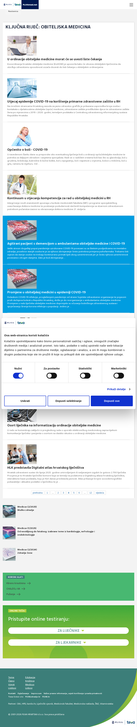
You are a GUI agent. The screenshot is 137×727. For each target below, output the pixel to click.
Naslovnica (13, 11)
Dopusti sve (112, 400)
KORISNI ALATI (15, 577)
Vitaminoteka (106, 703)
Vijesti (11, 684)
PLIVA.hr (46, 697)
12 (90, 493)
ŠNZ (97, 703)
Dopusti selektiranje (68, 400)
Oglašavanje (23, 693)
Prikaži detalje (116, 389)
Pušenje (10, 594)
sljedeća (100, 493)
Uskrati (25, 400)
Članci (11, 680)
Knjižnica (29, 680)
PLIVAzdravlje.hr (32, 697)
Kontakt (12, 693)
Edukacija (30, 677)
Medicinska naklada (84, 703)
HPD (24, 703)
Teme (11, 677)
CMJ (19, 703)
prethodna (37, 493)
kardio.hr (31, 703)
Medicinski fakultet (63, 703)
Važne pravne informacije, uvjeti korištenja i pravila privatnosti (73, 693)
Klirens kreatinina (15, 583)
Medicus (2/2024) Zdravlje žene (20, 554)
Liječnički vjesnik (45, 703)
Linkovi (28, 688)
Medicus (29, 684)
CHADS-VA (13, 588)
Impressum (36, 693)
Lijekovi (12, 688)
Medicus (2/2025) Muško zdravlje (20, 511)
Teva (10, 697)
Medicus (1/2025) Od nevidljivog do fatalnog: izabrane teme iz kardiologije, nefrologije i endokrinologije (49, 533)
